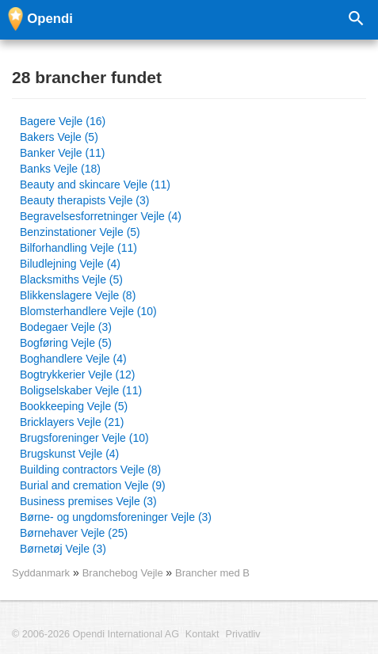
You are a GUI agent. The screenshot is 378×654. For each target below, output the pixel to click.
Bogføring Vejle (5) (66, 343)
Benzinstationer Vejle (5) (80, 232)
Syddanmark (41, 573)
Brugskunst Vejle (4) (69, 453)
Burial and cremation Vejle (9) (93, 485)
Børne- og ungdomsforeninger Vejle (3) (116, 517)
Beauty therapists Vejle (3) (84, 200)
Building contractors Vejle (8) (90, 469)
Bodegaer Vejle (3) (66, 327)
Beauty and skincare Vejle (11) (95, 184)
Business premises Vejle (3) (88, 501)
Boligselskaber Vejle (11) (81, 390)
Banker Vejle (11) (62, 152)
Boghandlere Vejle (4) (73, 358)
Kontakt (202, 634)
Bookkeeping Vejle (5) (74, 406)
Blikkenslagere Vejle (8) (78, 295)
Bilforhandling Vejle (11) (78, 247)
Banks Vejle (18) (60, 168)
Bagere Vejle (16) (62, 121)
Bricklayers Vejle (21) (72, 422)
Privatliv (243, 634)
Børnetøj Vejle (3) (63, 548)
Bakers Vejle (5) (59, 137)
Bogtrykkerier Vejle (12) (78, 374)
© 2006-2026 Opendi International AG (95, 634)
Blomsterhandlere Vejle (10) (88, 311)
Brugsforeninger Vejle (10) (84, 438)
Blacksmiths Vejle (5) (71, 279)
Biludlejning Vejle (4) (70, 263)
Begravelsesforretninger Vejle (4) (100, 216)
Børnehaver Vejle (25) (74, 533)
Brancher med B (212, 573)
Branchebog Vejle (124, 573)
